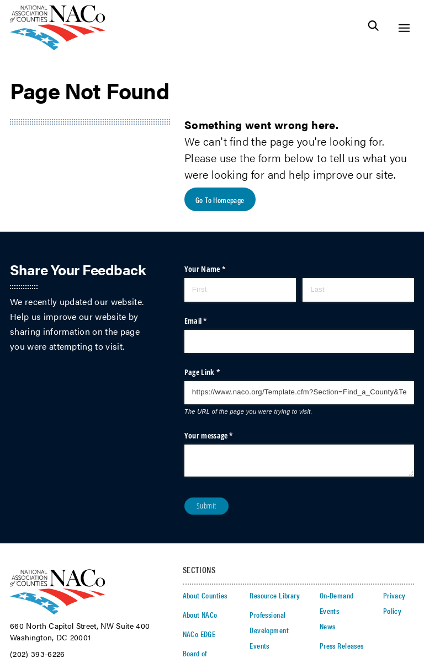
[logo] (57, 47)
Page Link (215, 372)
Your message (222, 435)
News (328, 626)
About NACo (200, 614)
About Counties (205, 595)
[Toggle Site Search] (373, 27)
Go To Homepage (220, 199)
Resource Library (275, 595)
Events (259, 645)
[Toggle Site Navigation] (404, 27)
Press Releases (342, 645)
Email (209, 321)
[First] (240, 289)
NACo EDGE (199, 633)
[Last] (358, 289)
